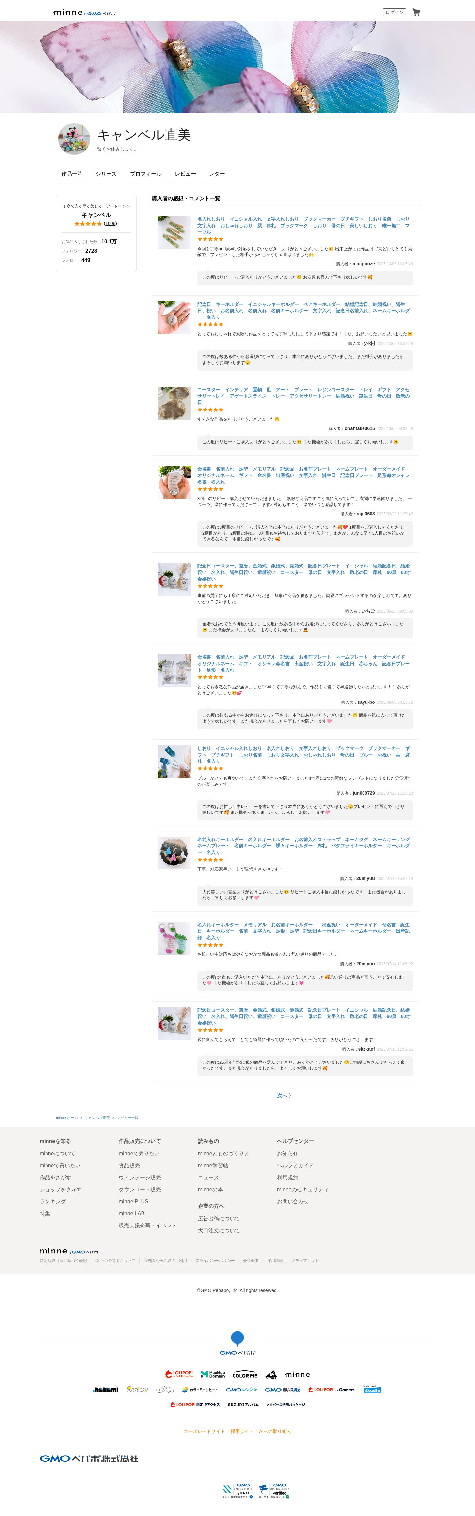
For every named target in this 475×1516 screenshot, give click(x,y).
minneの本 (210, 1189)
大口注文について (219, 1230)
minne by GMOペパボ (84, 12)
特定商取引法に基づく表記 (63, 1260)
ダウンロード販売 (140, 1189)
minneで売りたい (139, 1153)
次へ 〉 (285, 1095)
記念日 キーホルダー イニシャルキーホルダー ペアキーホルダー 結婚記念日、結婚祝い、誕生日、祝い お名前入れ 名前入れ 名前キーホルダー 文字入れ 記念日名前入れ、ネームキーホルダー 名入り (303, 311)
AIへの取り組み (275, 1431)
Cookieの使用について (115, 1260)
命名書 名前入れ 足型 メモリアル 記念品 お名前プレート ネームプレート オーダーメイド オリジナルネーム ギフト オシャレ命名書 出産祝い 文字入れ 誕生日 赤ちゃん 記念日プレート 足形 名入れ (303, 663)
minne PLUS (133, 1201)
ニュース (208, 1177)
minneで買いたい (60, 1165)
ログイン (394, 12)
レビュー (185, 174)
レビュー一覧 (127, 1118)
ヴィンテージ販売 (140, 1177)
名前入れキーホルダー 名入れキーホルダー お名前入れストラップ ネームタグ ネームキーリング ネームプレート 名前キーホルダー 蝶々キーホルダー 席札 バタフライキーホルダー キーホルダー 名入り (305, 846)
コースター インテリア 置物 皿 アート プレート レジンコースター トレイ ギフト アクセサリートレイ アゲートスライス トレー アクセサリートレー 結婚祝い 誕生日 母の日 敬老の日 (303, 396)
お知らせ (287, 1153)
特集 (45, 1213)
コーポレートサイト (204, 1431)
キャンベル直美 (144, 134)
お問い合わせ (293, 1201)
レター (217, 174)
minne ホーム (67, 1118)
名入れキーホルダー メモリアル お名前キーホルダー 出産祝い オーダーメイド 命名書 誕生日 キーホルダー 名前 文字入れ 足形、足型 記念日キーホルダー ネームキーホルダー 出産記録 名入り (303, 931)
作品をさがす (55, 1177)
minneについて (57, 1153)
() (96, 223)
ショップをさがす (61, 1189)
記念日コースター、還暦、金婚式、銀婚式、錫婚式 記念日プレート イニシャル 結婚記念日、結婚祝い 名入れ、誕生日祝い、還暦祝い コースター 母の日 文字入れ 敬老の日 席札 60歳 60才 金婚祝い (306, 572)
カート (416, 12)
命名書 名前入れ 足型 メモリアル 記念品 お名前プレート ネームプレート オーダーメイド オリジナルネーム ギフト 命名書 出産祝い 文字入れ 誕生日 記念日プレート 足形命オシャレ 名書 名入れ (305, 475)
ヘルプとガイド (295, 1165)
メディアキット (305, 1260)
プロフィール (146, 174)
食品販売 (129, 1165)
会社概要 (251, 1260)
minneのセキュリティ (303, 1189)
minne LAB (131, 1213)
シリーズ (106, 174)
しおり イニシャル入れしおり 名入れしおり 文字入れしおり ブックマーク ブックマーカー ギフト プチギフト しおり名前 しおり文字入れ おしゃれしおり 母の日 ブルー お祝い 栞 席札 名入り (303, 755)
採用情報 (275, 1260)
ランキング (53, 1201)
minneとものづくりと (223, 1153)
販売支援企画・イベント (148, 1225)
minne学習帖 (213, 1165)
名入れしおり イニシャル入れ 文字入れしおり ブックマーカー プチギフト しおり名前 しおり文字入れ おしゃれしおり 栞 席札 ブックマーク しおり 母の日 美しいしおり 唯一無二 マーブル (303, 225)
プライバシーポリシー (215, 1260)
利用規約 (287, 1177)
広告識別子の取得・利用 (165, 1260)
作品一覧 (71, 174)
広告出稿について (219, 1218)
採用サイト (242, 1431)
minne (69, 1251)
